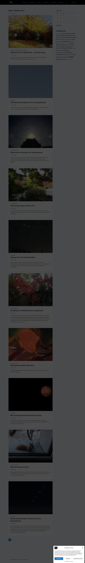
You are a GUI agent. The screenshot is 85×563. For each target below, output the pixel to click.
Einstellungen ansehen (78, 558)
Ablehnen (68, 558)
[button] (82, 547)
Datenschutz (67, 561)
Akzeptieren (58, 558)
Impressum (71, 561)
